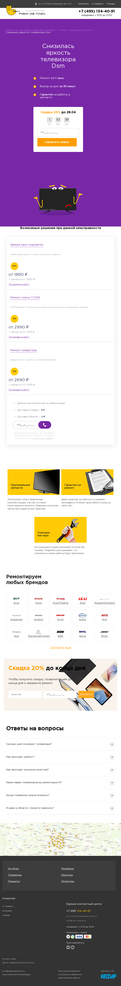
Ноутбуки (13, 869)
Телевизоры (15, 875)
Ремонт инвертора (23, 350)
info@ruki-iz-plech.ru (76, 921)
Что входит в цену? (19, 284)
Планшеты (14, 881)
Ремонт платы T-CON (25, 297)
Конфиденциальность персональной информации (16, 972)
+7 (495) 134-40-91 (96, 11)
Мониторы (67, 875)
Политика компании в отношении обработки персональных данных (70, 974)
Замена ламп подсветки (26, 245)
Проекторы (67, 881)
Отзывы (111, 4)
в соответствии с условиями (42, 438)
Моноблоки (67, 869)
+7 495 (78, 911)
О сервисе (97, 4)
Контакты (84, 4)
